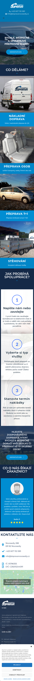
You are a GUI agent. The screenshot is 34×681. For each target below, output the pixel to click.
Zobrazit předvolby (17, 675)
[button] (31, 646)
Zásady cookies (8, 679)
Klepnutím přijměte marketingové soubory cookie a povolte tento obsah (17, 582)
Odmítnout (17, 670)
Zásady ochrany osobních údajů (21, 679)
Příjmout (17, 665)
